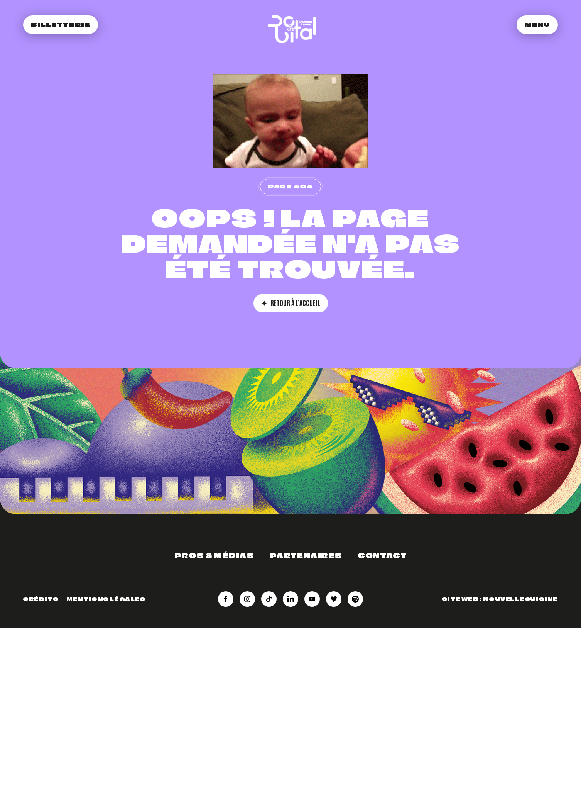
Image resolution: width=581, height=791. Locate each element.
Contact (382, 556)
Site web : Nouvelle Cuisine (500, 599)
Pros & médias (214, 556)
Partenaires (306, 556)
